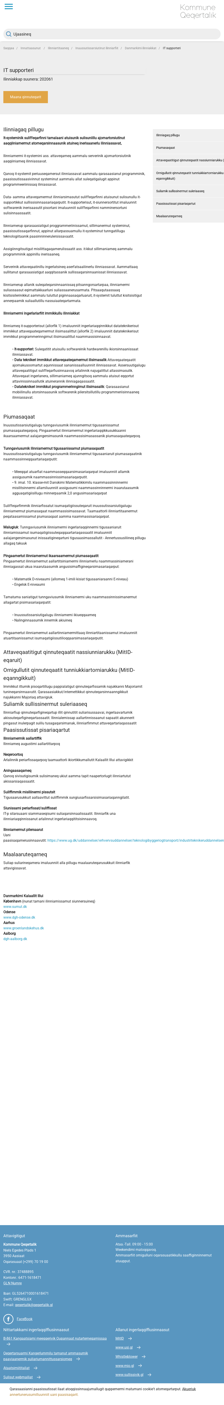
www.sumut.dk (15, 907)
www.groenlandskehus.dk (23, 928)
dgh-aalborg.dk (15, 939)
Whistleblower (126, 1356)
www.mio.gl (124, 1366)
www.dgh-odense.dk (19, 917)
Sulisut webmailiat (18, 1377)
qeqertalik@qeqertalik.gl (34, 1305)
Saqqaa (8, 48)
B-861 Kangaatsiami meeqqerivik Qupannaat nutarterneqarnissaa (55, 1338)
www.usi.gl (124, 1347)
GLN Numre (12, 1283)
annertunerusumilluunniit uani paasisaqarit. (44, 1394)
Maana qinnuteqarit (25, 97)
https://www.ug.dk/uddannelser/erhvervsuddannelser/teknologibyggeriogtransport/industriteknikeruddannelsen (135, 840)
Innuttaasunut (31, 48)
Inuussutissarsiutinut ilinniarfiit (96, 48)
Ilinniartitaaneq (58, 48)
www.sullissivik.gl (129, 1375)
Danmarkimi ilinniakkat (140, 48)
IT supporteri (172, 48)
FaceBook (24, 1319)
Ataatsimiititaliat (16, 1368)
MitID (119, 1338)
